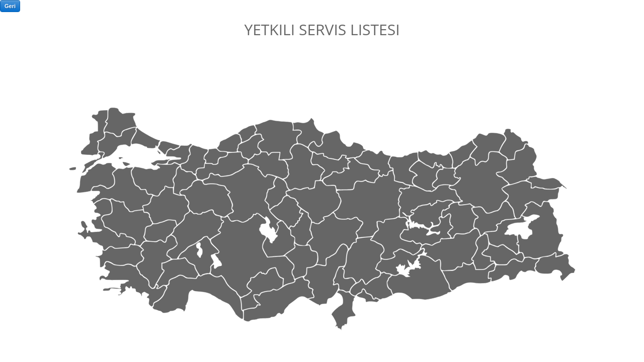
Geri (10, 6)
